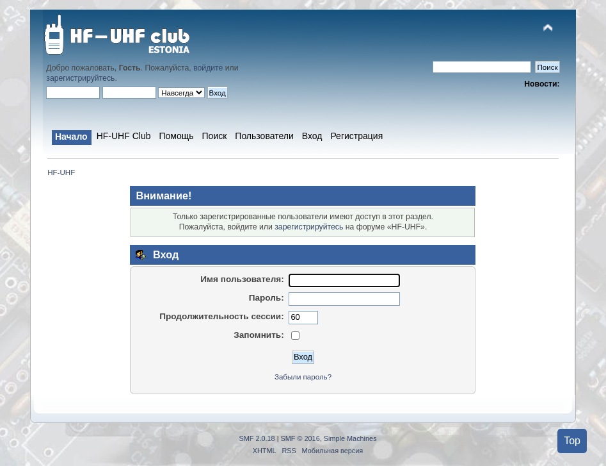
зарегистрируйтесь (80, 78)
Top (572, 440)
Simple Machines (350, 438)
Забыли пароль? (303, 377)
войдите (208, 67)
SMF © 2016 (300, 438)
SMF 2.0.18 (257, 438)
